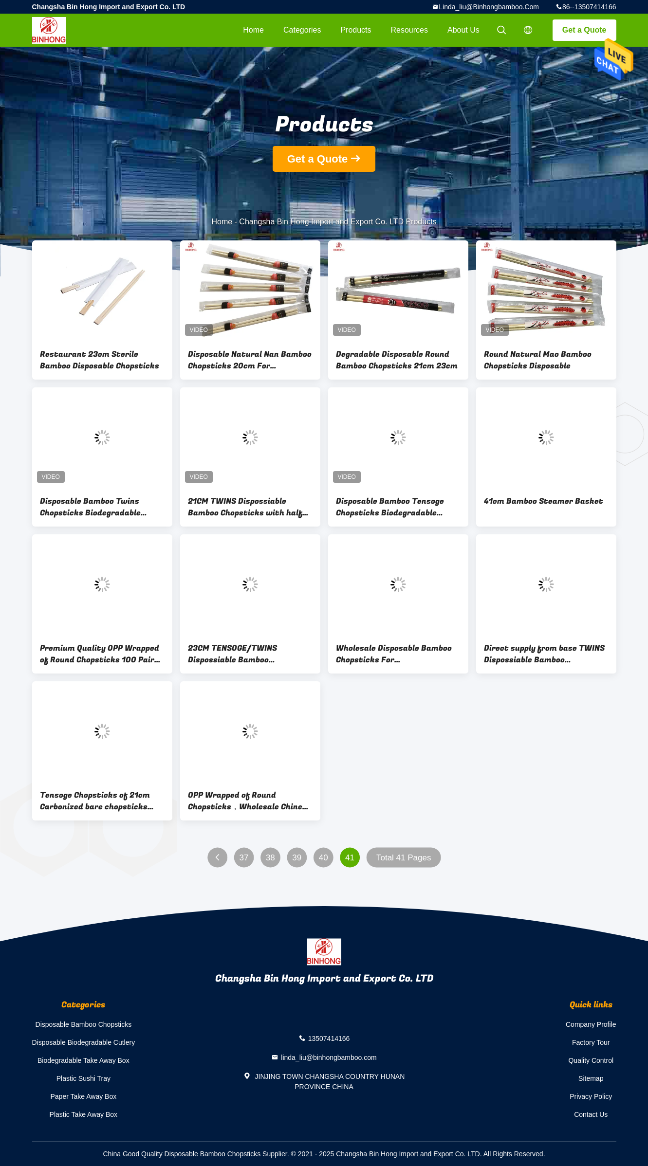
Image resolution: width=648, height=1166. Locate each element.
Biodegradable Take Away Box (83, 1060)
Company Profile (591, 1024)
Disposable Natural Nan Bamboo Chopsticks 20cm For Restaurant (250, 360)
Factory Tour (591, 1042)
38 (270, 857)
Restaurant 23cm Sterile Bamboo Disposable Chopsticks (99, 360)
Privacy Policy (591, 1096)
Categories (302, 30)
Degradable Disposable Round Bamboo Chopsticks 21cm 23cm (397, 360)
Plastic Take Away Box (84, 1114)
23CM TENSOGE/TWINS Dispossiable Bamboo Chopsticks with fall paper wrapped (239, 654)
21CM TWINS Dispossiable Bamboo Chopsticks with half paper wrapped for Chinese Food (250, 507)
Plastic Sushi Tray (83, 1078)
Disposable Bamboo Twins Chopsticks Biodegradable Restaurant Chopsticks (90, 507)
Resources (409, 30)
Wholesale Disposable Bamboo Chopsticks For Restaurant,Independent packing (394, 654)
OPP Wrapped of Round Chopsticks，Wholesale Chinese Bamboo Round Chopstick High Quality (249, 801)
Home (253, 30)
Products (355, 30)
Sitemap (590, 1078)
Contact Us (591, 1114)
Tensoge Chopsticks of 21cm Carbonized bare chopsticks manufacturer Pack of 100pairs (102, 801)
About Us (463, 30)
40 (323, 857)
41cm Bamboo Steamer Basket (543, 501)
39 (296, 857)
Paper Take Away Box (84, 1096)
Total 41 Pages (403, 857)
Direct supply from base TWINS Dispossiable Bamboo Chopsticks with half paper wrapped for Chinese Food (544, 654)
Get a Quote (584, 30)
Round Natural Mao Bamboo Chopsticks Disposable (538, 360)
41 (349, 857)
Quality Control (590, 1060)
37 (243, 857)
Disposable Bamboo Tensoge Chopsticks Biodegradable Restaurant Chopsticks (390, 507)
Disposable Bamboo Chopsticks (84, 1024)
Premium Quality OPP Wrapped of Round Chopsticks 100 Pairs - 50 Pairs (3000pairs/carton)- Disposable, (102, 654)
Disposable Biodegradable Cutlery (83, 1042)
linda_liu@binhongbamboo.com (489, 7)
